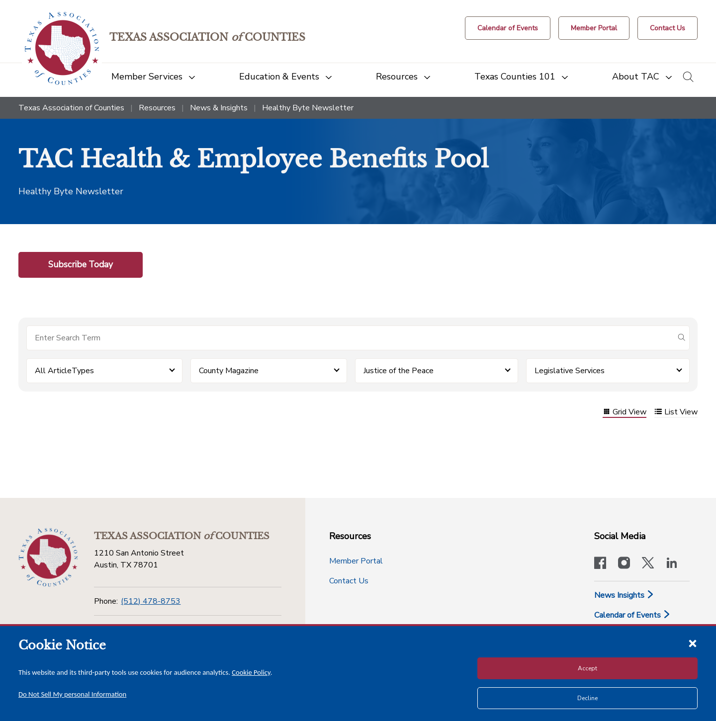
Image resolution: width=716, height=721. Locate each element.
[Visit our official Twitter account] (648, 564)
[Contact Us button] (667, 28)
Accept (587, 668)
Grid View (624, 412)
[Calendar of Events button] (507, 28)
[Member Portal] (593, 28)
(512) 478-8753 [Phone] (150, 601)
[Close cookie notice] (693, 643)
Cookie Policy (251, 672)
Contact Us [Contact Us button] (348, 580)
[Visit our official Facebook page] (600, 564)
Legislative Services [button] (570, 370)
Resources (157, 107)
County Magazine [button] (229, 370)
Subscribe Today (80, 264)
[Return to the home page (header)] (61, 48)
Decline (587, 698)
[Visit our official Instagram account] (624, 564)
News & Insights (219, 107)
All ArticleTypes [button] (64, 370)
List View (676, 412)
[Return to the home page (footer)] (48, 557)
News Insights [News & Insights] (624, 595)
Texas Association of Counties (71, 107)
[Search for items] (350, 337)
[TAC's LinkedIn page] (672, 564)
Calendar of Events (632, 615)
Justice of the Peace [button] (398, 370)
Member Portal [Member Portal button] (356, 561)
